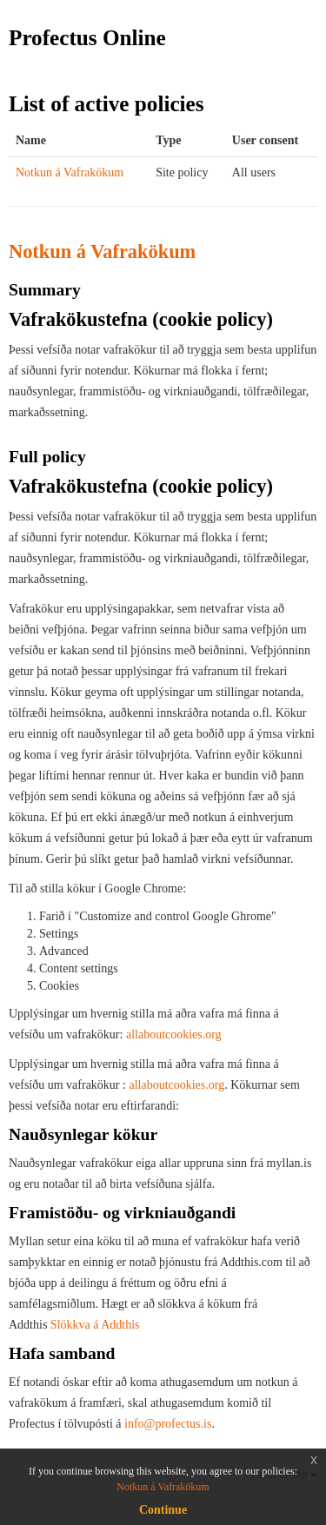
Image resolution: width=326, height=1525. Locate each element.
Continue (163, 1509)
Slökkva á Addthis (95, 1324)
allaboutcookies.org (174, 1034)
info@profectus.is (167, 1423)
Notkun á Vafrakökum (69, 172)
